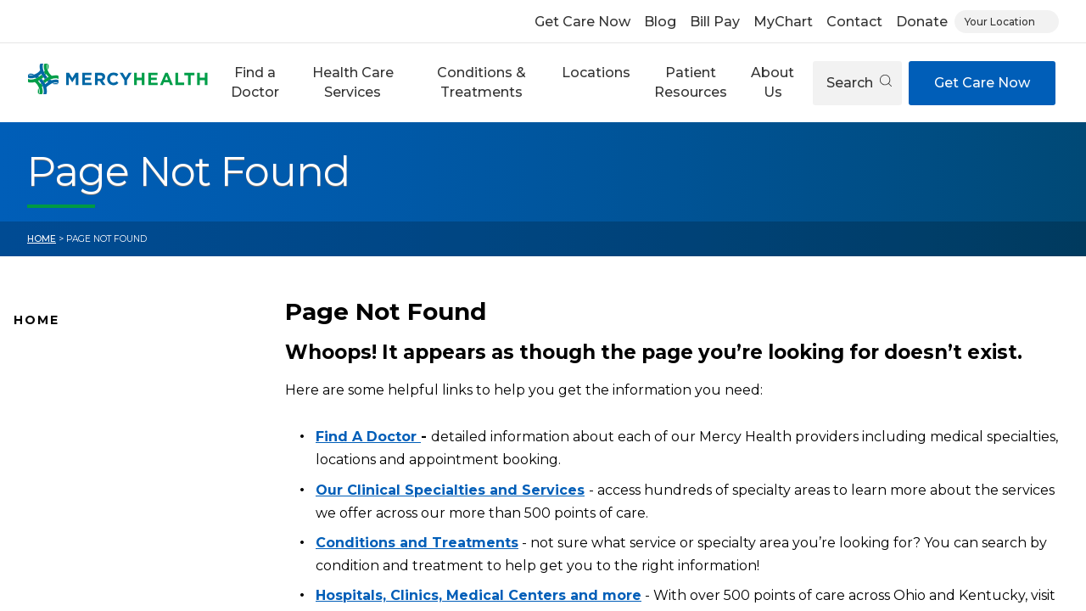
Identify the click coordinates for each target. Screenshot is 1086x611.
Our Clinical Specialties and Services (450, 490)
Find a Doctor (255, 81)
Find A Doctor (57, 384)
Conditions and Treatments (101, 544)
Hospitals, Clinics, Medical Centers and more (478, 595)
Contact (854, 22)
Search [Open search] (859, 83)
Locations (596, 72)
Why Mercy (49, 357)
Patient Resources (690, 81)
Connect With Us (67, 491)
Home (41, 238)
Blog (660, 22)
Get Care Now (582, 22)
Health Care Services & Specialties (120, 571)
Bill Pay (715, 22)
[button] (255, 82)
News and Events (68, 464)
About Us (772, 81)
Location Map (57, 410)
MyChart (783, 22)
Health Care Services (353, 81)
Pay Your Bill (52, 517)
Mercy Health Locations (89, 438)
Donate (922, 22)
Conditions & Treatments (481, 81)
